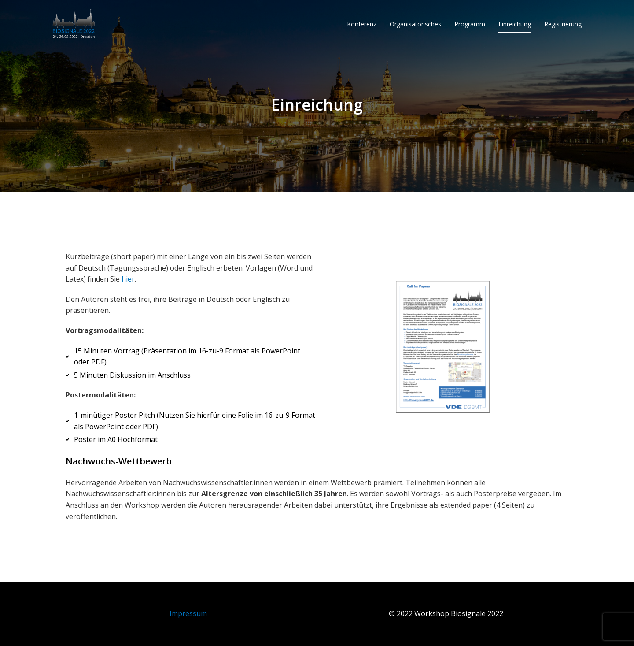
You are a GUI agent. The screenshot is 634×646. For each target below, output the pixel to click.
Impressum (188, 613)
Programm (469, 24)
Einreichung (514, 24)
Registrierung (563, 24)
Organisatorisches (415, 24)
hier (128, 279)
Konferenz (361, 24)
